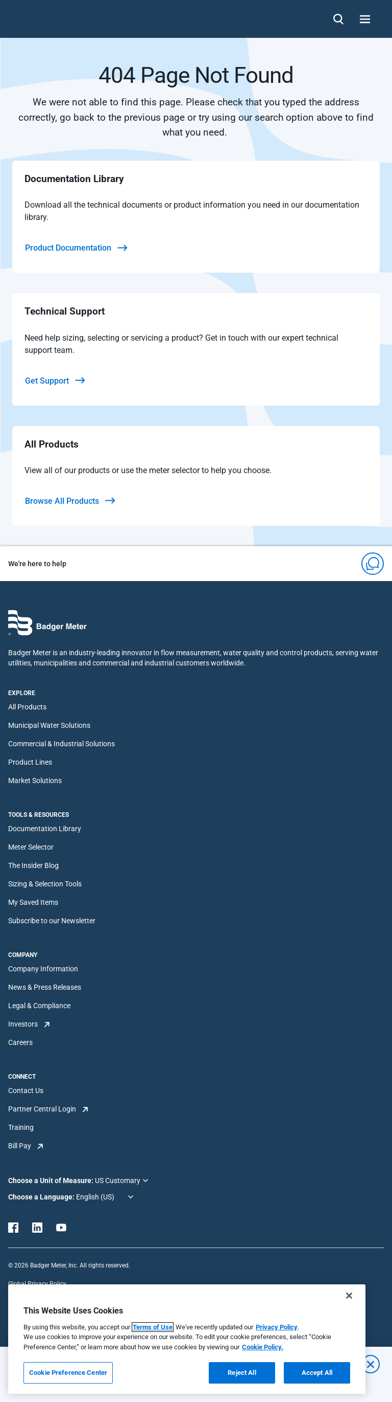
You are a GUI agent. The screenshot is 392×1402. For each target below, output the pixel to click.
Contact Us (25, 1090)
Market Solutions (35, 780)
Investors (23, 1024)
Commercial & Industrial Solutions (61, 744)
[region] (186, 1339)
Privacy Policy (277, 1327)
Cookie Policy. (262, 1347)
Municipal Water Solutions (49, 725)
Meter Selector (31, 847)
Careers (20, 1042)
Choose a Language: (42, 1197)
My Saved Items (33, 902)
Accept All (317, 1372)
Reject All (242, 1372)
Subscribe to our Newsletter (51, 921)
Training (21, 1127)
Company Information (43, 969)
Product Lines (30, 762)
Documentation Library (44, 829)
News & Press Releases (44, 987)
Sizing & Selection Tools (45, 884)
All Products (27, 707)
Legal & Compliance (39, 1006)
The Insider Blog (33, 865)
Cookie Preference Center (68, 1372)
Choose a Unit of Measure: (51, 1180)
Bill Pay (19, 1146)
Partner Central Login (42, 1109)
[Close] (349, 1295)
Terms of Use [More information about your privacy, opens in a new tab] (153, 1327)
